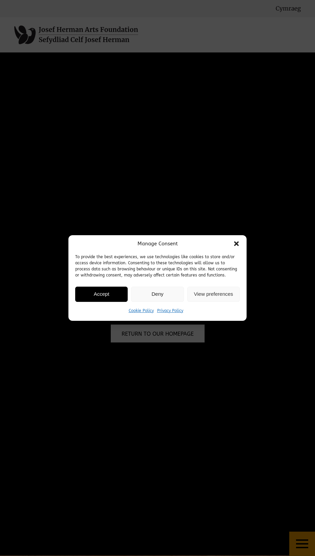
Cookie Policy (141, 310)
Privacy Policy (170, 310)
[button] (236, 243)
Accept (101, 294)
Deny (157, 294)
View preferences (213, 294)
